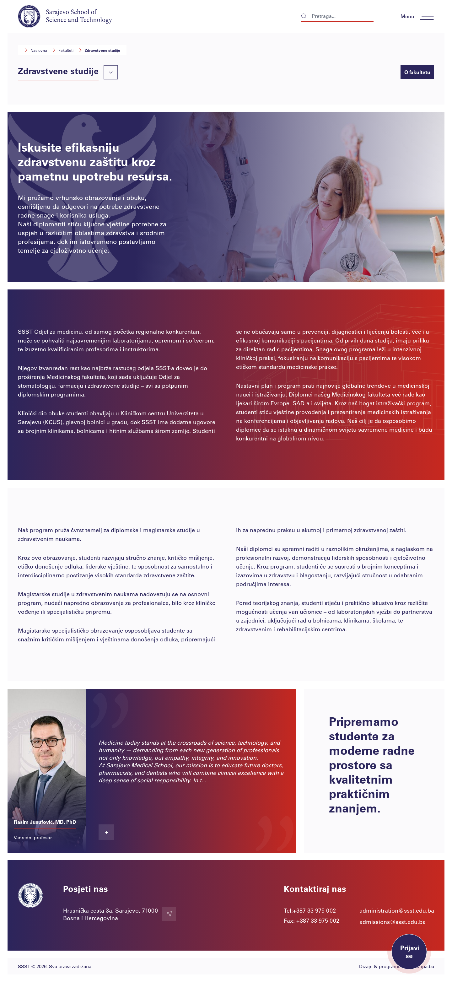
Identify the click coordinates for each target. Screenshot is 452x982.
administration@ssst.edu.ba (396, 910)
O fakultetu (417, 72)
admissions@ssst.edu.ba (392, 921)
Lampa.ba (423, 966)
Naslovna (35, 50)
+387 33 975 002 (314, 910)
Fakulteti (62, 50)
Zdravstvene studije (99, 50)
